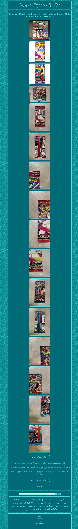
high (21, 503)
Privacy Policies (40, 523)
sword (43, 503)
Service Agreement (40, 526)
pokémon (28, 510)
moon (66, 506)
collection (15, 503)
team (40, 506)
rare (44, 506)
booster (36, 508)
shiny (56, 506)
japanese (17, 499)
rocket (37, 503)
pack (44, 499)
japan (39, 500)
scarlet (61, 510)
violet (18, 510)
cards (33, 500)
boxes (35, 506)
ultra (64, 503)
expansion (23, 509)
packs (64, 499)
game (59, 503)
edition (54, 509)
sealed (46, 509)
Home (39, 516)
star (29, 500)
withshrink (15, 506)
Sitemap (40, 518)
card (51, 499)
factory (49, 506)
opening (30, 506)
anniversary (57, 500)
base (49, 503)
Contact (40, 521)
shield (22, 506)
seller (53, 503)
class (25, 500)
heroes (60, 506)
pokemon (29, 502)
